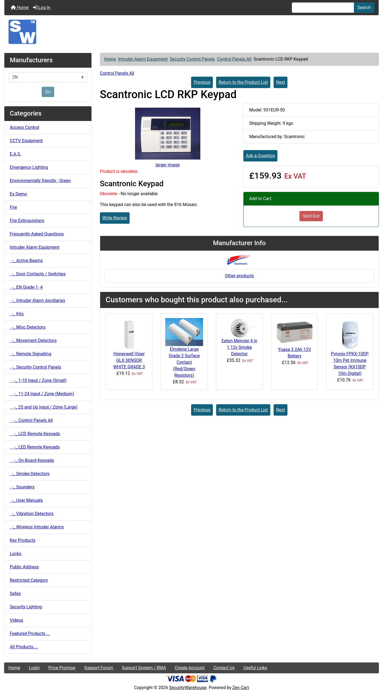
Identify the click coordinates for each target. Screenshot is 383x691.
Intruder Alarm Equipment (143, 59)
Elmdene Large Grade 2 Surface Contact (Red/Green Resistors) (184, 362)
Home (20, 7)
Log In (41, 7)
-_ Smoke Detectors (30, 473)
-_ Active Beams (26, 260)
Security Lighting (26, 606)
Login (34, 667)
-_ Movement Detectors (33, 340)
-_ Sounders (22, 487)
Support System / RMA (144, 667)
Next (280, 82)
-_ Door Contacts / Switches (38, 273)
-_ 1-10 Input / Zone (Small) (38, 380)
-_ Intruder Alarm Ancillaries (37, 300)
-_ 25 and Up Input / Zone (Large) (44, 407)
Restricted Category (29, 580)
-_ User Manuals (26, 500)
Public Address (24, 566)
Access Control (24, 127)
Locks (15, 553)
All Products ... (24, 646)
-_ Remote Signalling (30, 353)
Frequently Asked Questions (37, 233)
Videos (16, 620)
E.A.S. (15, 154)
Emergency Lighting (29, 167)
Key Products (22, 540)
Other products (239, 275)
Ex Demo (18, 194)
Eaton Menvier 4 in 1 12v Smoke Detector (239, 347)
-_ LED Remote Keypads (35, 447)
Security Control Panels (192, 59)
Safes (15, 593)
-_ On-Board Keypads (32, 460)
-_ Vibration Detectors (31, 513)
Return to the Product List (243, 82)
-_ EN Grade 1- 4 (26, 287)
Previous (202, 82)
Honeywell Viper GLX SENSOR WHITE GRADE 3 (129, 360)
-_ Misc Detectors (27, 327)
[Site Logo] (191, 32)
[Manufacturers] (48, 77)
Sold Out (311, 216)
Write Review (114, 217)
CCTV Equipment (26, 140)
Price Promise (61, 667)
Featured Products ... (30, 633)
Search (364, 7)
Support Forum (98, 667)
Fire (13, 207)
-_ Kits (17, 313)
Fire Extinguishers (27, 220)
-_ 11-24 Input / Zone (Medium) (42, 393)
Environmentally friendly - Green (40, 180)
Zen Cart (240, 687)
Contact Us (224, 667)
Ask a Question (260, 155)
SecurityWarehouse (187, 687)
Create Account (190, 667)
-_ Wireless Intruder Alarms (37, 527)
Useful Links (255, 667)
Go (48, 91)
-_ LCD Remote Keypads (35, 433)
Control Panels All (234, 59)
